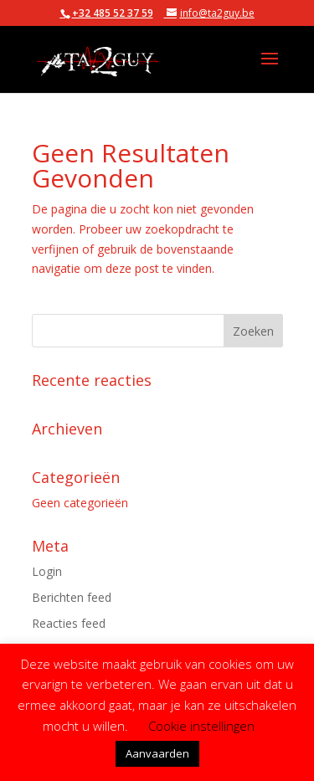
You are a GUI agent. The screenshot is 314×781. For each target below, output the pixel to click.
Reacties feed (69, 623)
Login (47, 571)
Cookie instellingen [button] (201, 725)
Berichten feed (71, 597)
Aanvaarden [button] (157, 753)
